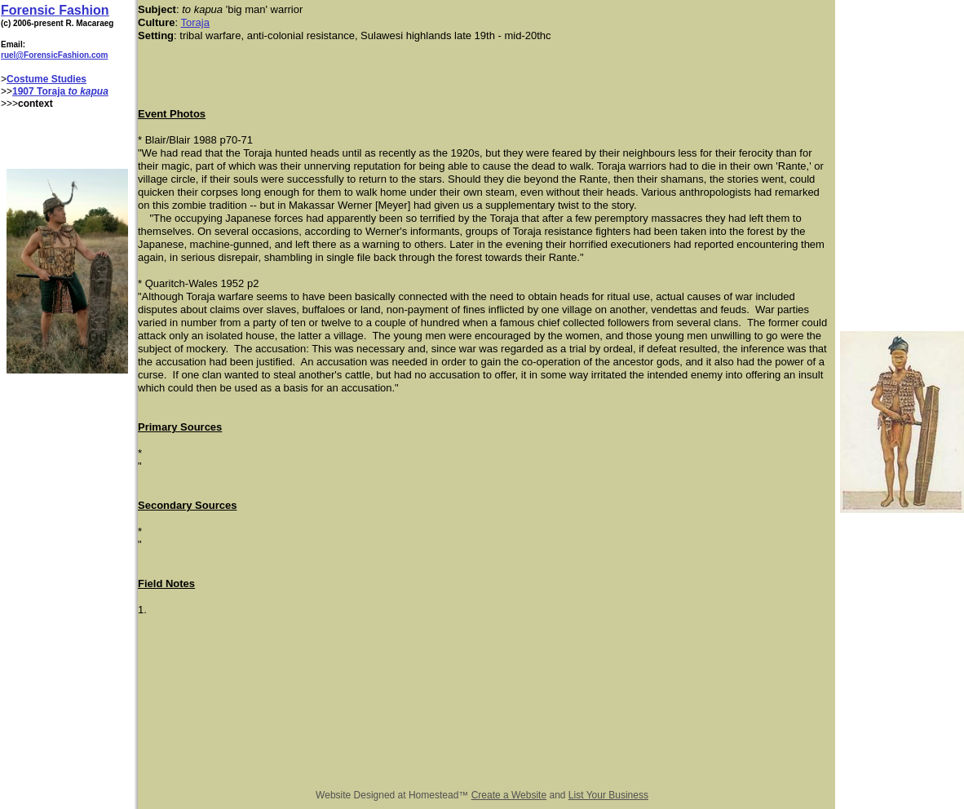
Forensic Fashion (54, 10)
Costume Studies (46, 79)
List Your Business (608, 795)
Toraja (195, 22)
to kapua (88, 91)
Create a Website (509, 795)
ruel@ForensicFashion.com (54, 55)
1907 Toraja (40, 91)
